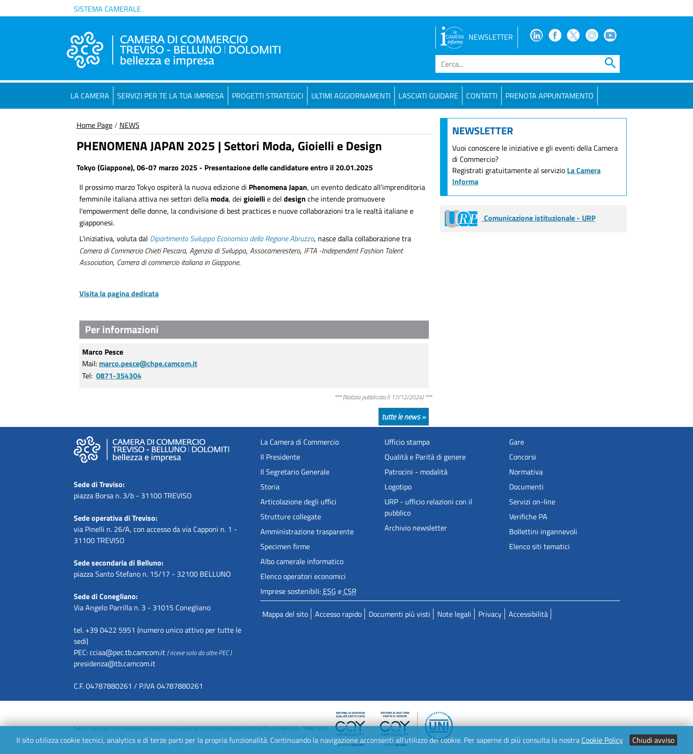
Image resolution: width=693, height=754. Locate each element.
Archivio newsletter (416, 527)
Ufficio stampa (407, 441)
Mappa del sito (285, 614)
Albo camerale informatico (301, 561)
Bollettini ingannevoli (543, 531)
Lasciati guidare (428, 95)
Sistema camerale (107, 8)
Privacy (490, 614)
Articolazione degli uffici (298, 501)
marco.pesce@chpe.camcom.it (148, 363)
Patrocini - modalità (416, 471)
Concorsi (522, 456)
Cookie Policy (602, 740)
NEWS (129, 125)
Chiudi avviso (653, 740)
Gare (516, 441)
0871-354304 (118, 375)
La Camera (89, 95)
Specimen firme (285, 546)
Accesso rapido (338, 614)
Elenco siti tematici (539, 546)
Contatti (481, 95)
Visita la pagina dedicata (119, 293)
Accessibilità (528, 614)
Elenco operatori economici (303, 576)
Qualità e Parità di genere (425, 456)
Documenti (526, 486)
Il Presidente (280, 456)
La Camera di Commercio (299, 441)
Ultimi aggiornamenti (351, 95)
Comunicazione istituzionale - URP (520, 217)
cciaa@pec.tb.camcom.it (127, 652)
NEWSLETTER (477, 36)
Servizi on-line (532, 501)
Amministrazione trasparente (307, 531)
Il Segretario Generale (294, 471)
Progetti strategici (267, 95)
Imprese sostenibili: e (308, 591)
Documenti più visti (399, 614)
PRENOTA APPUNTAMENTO (549, 95)
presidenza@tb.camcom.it (114, 663)
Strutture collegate (290, 516)
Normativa (526, 471)
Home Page (94, 125)
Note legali (454, 614)
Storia (270, 486)
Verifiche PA (528, 516)
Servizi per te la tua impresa (170, 95)
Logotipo (398, 486)
